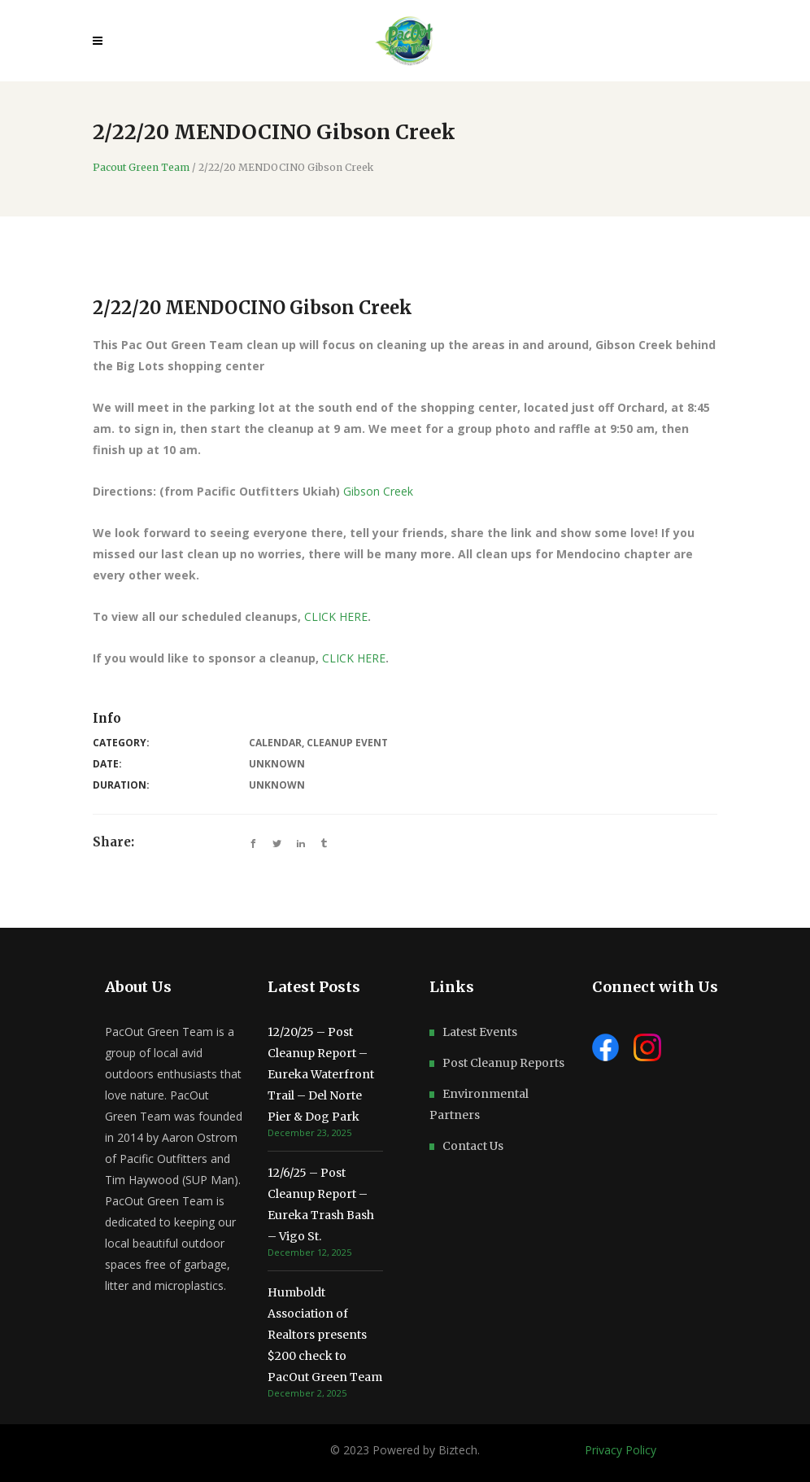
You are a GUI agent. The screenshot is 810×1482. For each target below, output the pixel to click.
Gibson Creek (379, 491)
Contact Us (472, 1146)
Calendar (275, 743)
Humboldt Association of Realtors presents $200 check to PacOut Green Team (325, 1334)
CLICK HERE (336, 616)
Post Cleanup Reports (503, 1063)
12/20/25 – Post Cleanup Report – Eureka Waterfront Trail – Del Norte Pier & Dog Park (321, 1074)
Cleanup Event (347, 743)
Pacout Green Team (141, 168)
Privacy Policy (620, 1450)
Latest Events (479, 1032)
